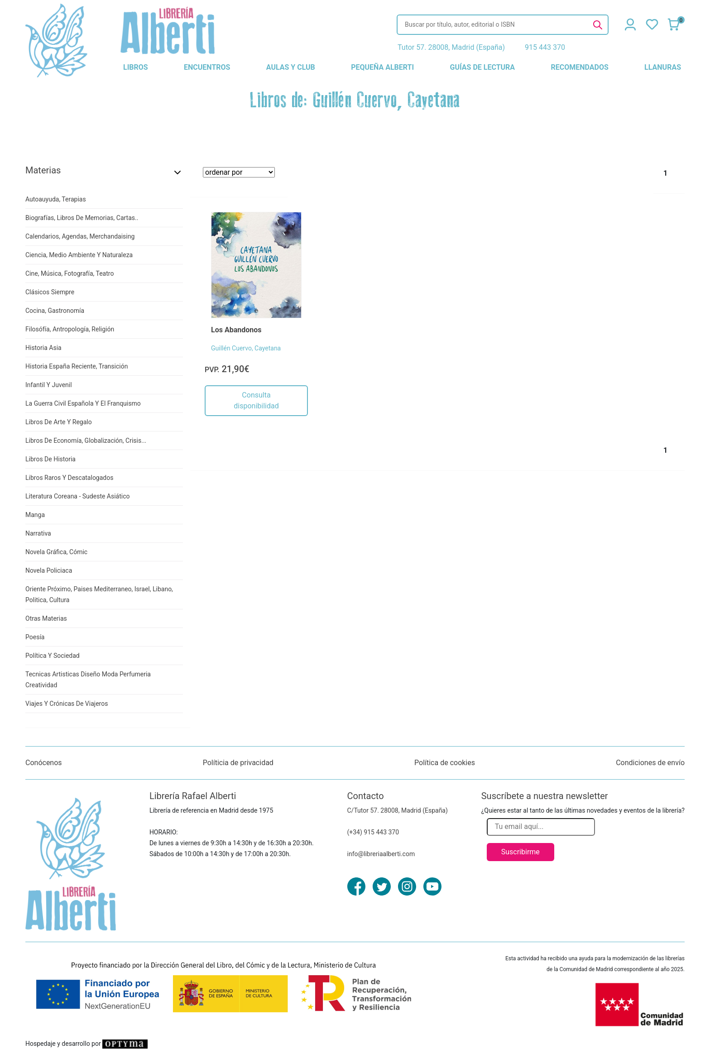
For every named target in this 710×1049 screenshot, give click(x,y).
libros (135, 67)
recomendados (579, 67)
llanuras (662, 67)
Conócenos (43, 762)
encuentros (207, 67)
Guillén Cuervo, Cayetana (246, 348)
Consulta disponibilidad (256, 400)
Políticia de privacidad (238, 762)
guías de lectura (482, 67)
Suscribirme (520, 852)
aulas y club (290, 67)
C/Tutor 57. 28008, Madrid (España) (397, 810)
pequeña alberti (382, 67)
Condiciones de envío (650, 762)
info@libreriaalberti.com (381, 853)
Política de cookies (444, 762)
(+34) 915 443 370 (373, 832)
